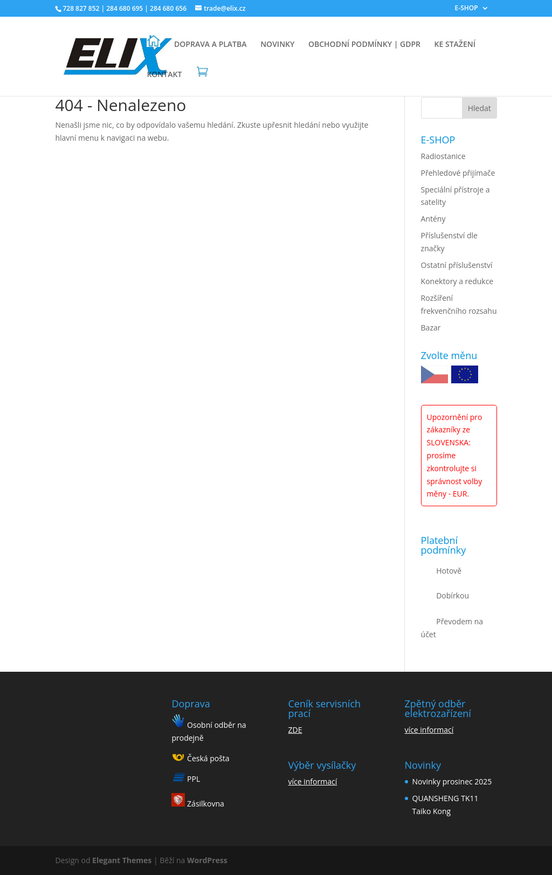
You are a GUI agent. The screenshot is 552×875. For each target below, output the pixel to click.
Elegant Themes (121, 860)
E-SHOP (466, 8)
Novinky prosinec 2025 (452, 781)
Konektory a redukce (457, 281)
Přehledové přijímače (458, 173)
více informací (312, 781)
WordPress (207, 860)
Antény (433, 218)
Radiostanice (443, 156)
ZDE (295, 730)
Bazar (431, 327)
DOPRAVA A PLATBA (210, 44)
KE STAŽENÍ (454, 44)
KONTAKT (164, 75)
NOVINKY (277, 44)
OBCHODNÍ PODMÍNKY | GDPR (364, 44)
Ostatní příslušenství (457, 265)
